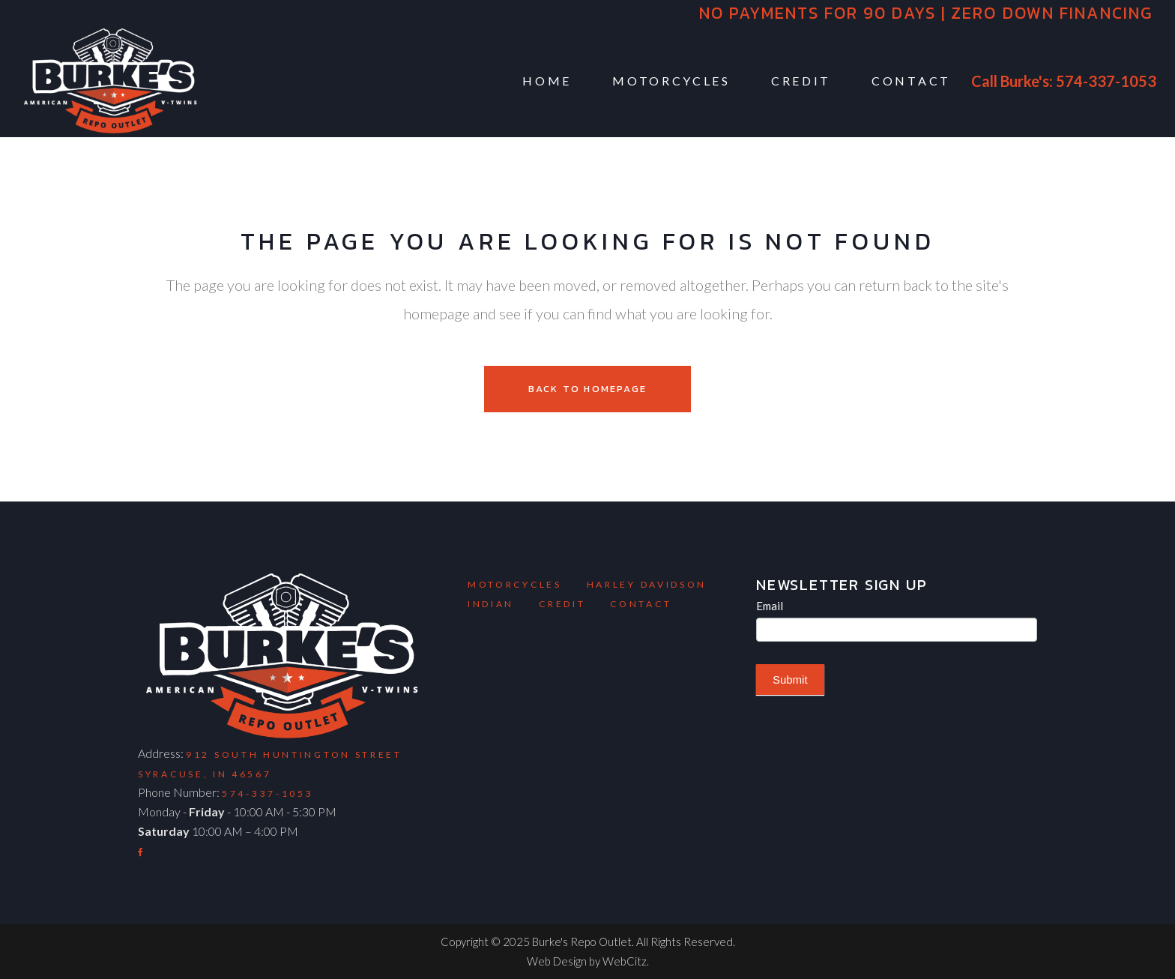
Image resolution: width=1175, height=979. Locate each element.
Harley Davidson (647, 584)
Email (769, 605)
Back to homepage (587, 389)
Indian (491, 603)
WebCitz (624, 961)
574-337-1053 (267, 793)
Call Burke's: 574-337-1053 (1063, 81)
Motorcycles (515, 584)
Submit (790, 679)
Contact (640, 603)
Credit (562, 603)
